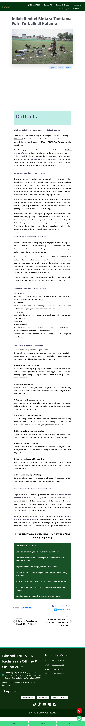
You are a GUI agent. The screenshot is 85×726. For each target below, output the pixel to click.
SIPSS (68, 68)
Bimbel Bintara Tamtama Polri (46, 159)
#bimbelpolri (26, 608)
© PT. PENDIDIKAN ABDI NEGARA (42, 713)
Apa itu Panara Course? (26, 546)
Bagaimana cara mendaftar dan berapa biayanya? (38, 596)
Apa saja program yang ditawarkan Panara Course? (39, 552)
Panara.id (18, 139)
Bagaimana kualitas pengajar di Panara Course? (37, 566)
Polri (61, 68)
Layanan (53, 68)
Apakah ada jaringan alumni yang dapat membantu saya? (41, 581)
